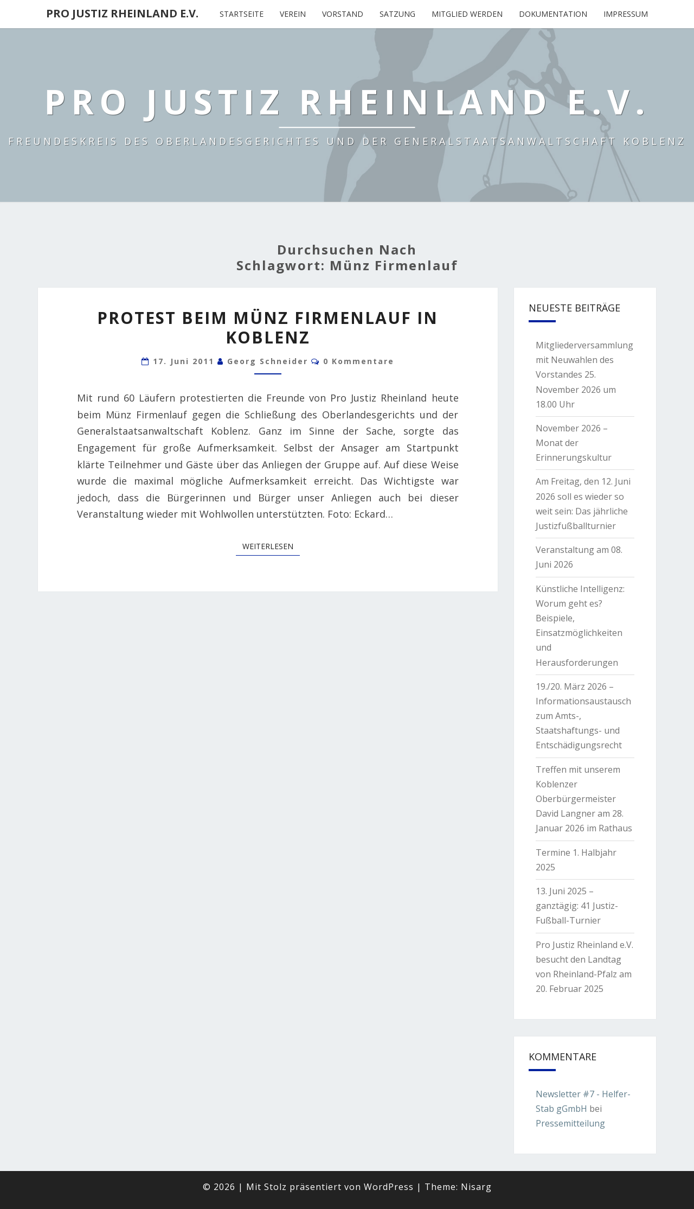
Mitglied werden (467, 14)
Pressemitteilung (570, 1123)
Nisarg (476, 1187)
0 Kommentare (358, 361)
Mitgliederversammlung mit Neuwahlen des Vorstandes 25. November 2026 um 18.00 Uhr (584, 374)
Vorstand (342, 14)
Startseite (242, 14)
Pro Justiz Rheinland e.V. (122, 13)
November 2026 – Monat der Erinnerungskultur (574, 442)
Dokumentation (553, 14)
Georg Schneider (267, 361)
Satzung (397, 14)
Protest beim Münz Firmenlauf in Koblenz (267, 327)
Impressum (625, 14)
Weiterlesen (271, 545)
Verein (293, 14)
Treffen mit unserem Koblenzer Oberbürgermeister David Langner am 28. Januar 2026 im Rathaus (584, 799)
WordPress (389, 1187)
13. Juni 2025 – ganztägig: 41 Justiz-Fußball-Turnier (577, 905)
